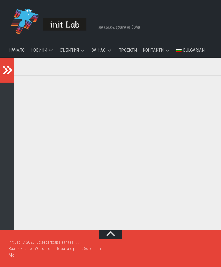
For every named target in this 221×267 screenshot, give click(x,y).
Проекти (127, 50)
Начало (17, 50)
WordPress (44, 248)
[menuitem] (190, 50)
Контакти (153, 50)
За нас (99, 50)
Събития (69, 50)
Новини (39, 50)
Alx (11, 255)
